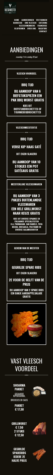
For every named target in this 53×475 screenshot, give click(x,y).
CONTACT (43, 31)
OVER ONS (31, 28)
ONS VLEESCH (30, 22)
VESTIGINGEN (41, 19)
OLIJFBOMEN (19, 28)
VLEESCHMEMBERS (27, 25)
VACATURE (42, 28)
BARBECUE (17, 22)
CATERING (43, 22)
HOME (16, 19)
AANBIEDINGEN (27, 19)
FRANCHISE (42, 25)
